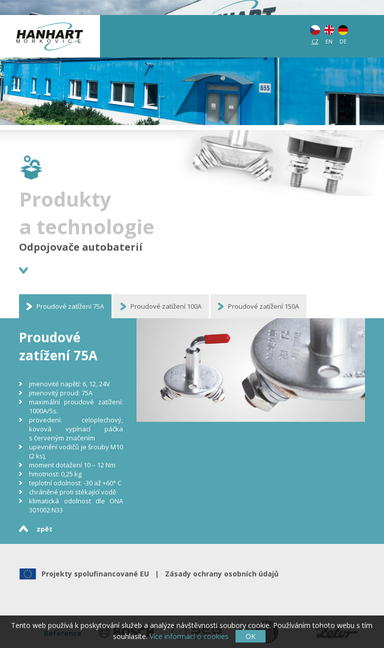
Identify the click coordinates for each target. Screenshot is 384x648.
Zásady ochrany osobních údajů (219, 573)
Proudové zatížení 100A (166, 306)
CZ (315, 41)
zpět (44, 528)
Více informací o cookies (189, 636)
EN (329, 41)
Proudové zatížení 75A (70, 306)
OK (251, 636)
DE (343, 41)
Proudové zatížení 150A (263, 306)
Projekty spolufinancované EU (97, 573)
